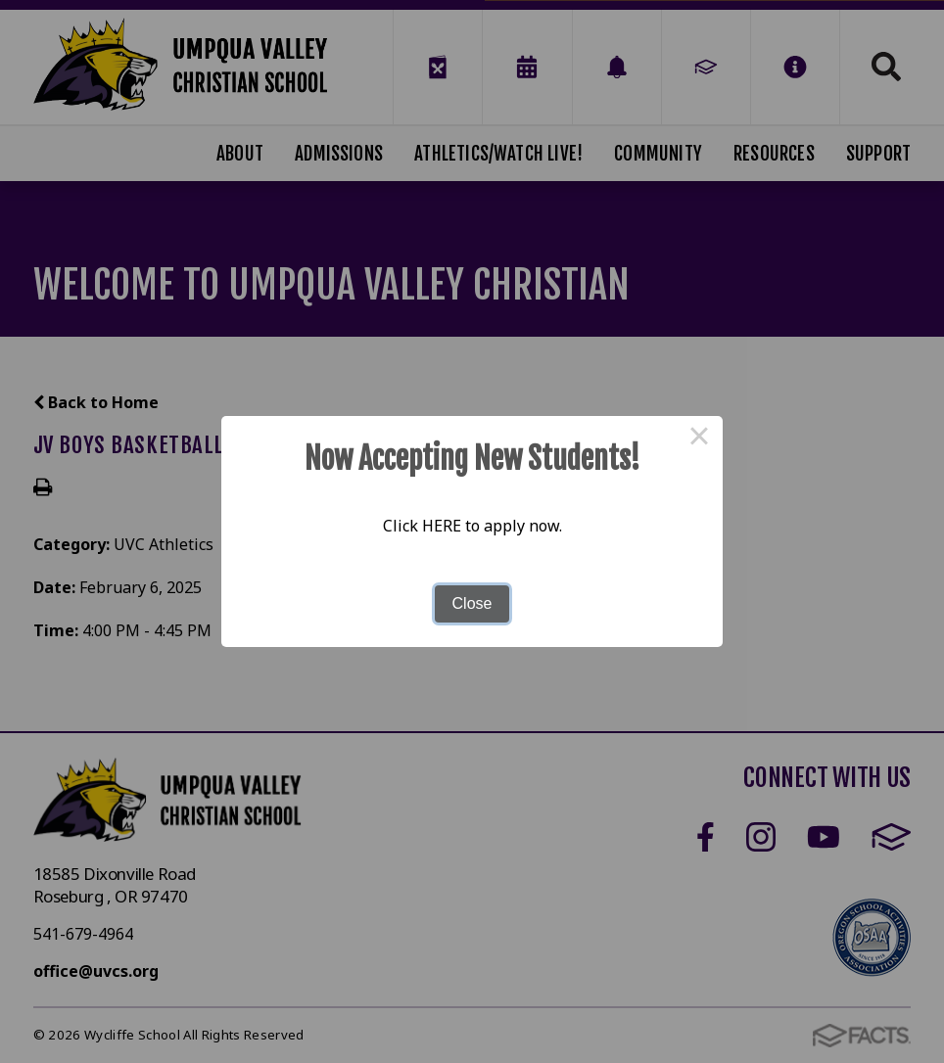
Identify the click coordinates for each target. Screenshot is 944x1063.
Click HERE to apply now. (472, 525)
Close (472, 603)
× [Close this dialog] (699, 439)
